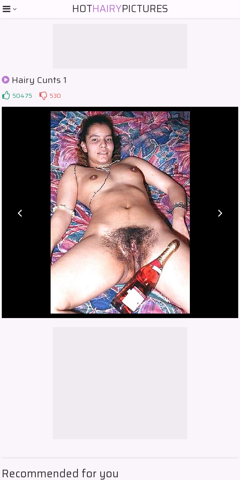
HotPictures (120, 9)
